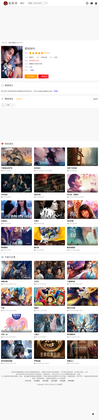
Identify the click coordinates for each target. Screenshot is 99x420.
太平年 (36, 281)
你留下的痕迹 (72, 168)
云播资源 (19, 99)
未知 (20, 91)
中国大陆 (44, 57)
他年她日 (37, 168)
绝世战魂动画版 (6, 361)
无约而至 (4, 194)
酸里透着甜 (71, 247)
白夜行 (36, 221)
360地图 (62, 381)
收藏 (43, 76)
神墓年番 (4, 281)
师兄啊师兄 (71, 334)
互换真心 (4, 221)
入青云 (36, 334)
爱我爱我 (4, 247)
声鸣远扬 (37, 361)
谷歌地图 (45, 381)
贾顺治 (31, 64)
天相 (2, 308)
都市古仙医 (71, 308)
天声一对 (4, 334)
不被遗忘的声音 (6, 168)
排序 (95, 99)
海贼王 (36, 308)
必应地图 (54, 381)
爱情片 (14, 42)
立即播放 (31, 76)
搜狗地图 (71, 381)
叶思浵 (36, 64)
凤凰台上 (70, 361)
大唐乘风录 (71, 281)
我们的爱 (70, 221)
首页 (10, 42)
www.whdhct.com (45, 91)
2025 (55, 57)
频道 (22, 3)
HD (8, 105)
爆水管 (36, 247)
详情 (32, 70)
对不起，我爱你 (72, 194)
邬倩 (40, 64)
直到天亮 (37, 194)
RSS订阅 (28, 381)
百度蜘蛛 (37, 381)
